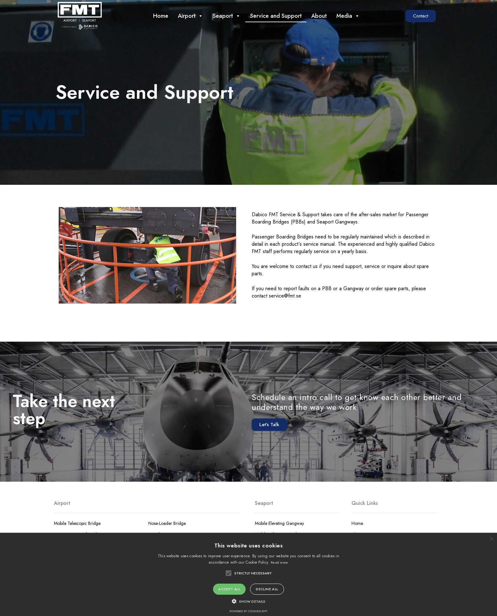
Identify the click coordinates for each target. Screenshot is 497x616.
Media (348, 16)
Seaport (227, 16)
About (319, 16)
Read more (279, 562)
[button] (420, 16)
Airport (190, 16)
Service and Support (276, 16)
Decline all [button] (267, 589)
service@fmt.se (285, 295)
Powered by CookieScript (248, 611)
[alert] (248, 574)
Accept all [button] (229, 589)
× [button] (491, 538)
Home (160, 16)
